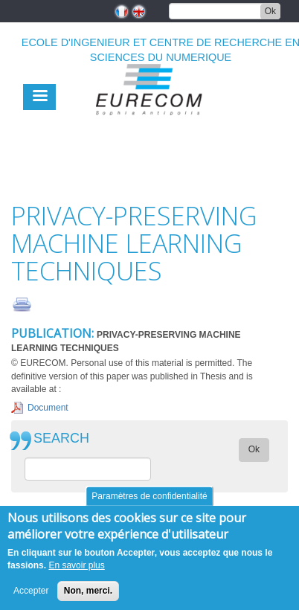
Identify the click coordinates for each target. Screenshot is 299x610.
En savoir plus (76, 565)
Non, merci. (88, 590)
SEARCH (61, 438)
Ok (270, 11)
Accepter (30, 590)
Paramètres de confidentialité (149, 496)
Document (48, 407)
